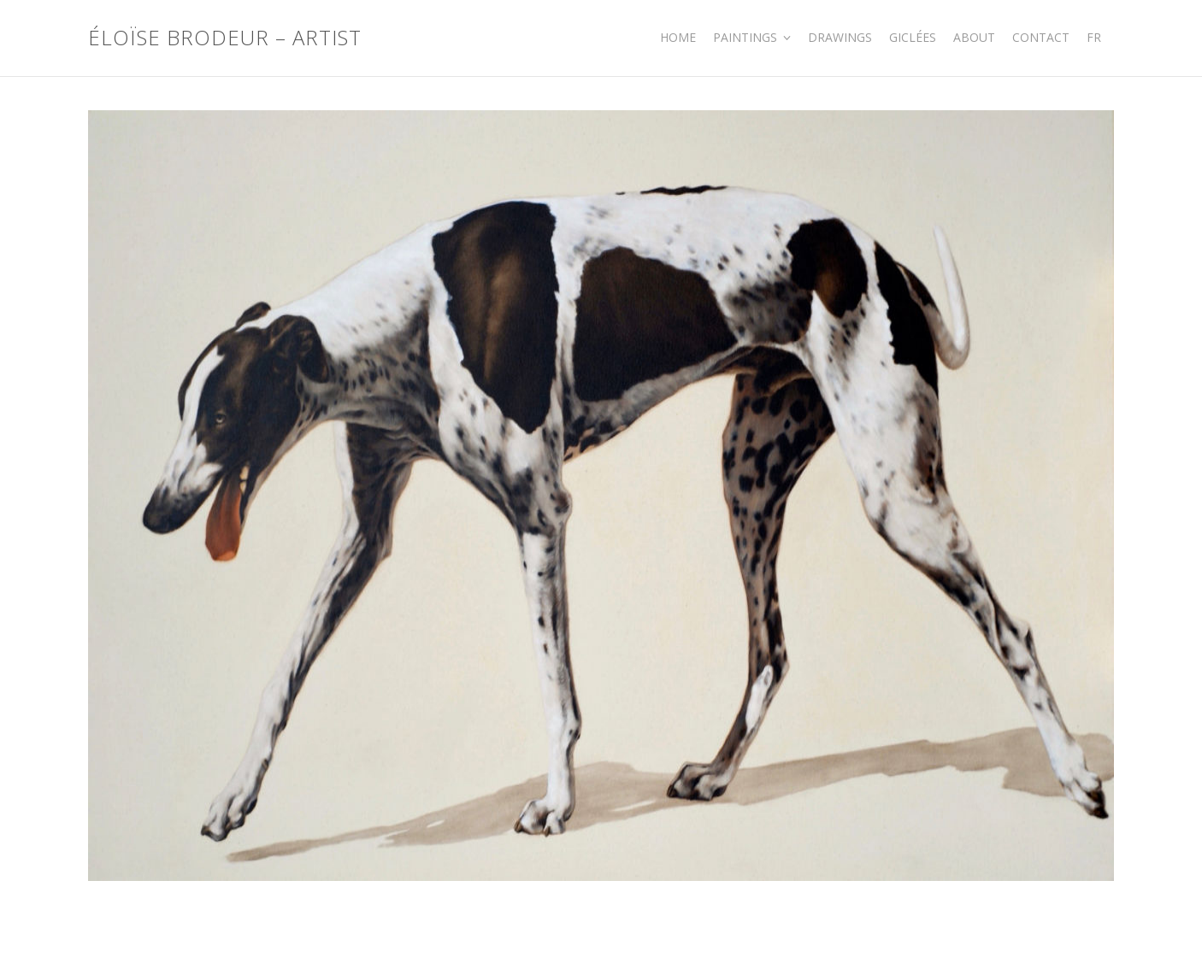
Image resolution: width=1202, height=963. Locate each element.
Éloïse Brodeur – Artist (225, 38)
